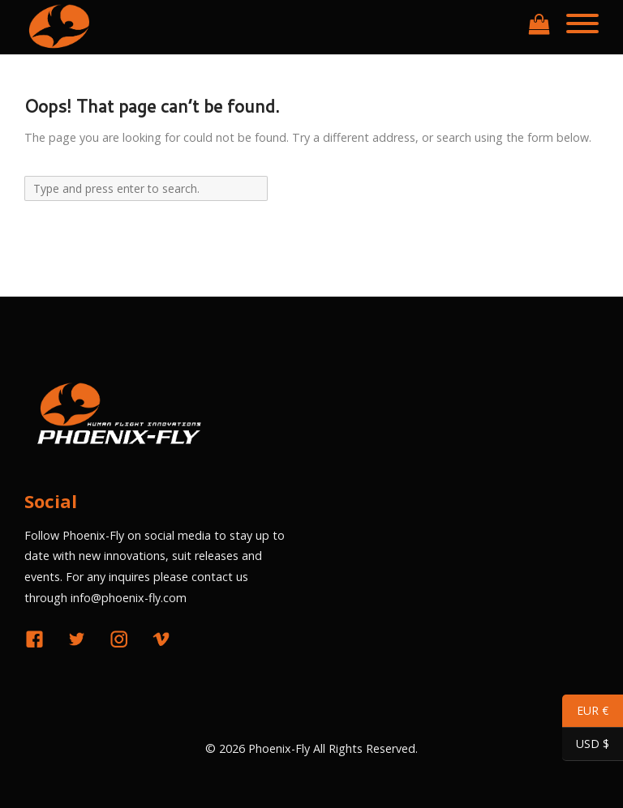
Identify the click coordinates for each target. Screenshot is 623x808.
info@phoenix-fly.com (129, 597)
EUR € (585, 713)
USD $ (585, 746)
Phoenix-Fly (279, 748)
